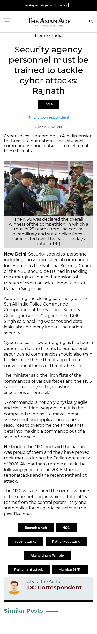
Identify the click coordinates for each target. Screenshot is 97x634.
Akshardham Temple (48, 555)
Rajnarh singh (36, 528)
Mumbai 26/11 (70, 569)
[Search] (91, 22)
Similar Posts (23, 610)
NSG (66, 528)
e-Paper (32, 5)
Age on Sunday (54, 5)
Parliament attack (29, 569)
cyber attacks (26, 542)
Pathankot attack (66, 542)
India (48, 104)
